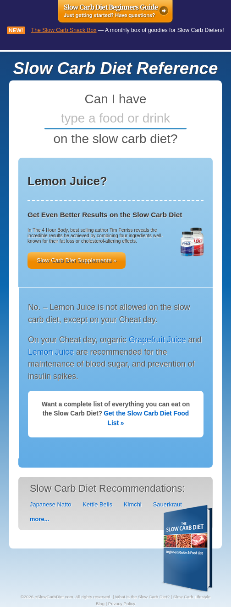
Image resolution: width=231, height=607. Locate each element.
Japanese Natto (50, 504)
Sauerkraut (167, 504)
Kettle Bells (97, 504)
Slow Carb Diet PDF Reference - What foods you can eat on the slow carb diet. (187, 549)
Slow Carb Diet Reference (115, 68)
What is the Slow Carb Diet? (142, 596)
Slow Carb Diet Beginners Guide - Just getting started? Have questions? (115, 12)
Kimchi (133, 504)
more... (39, 519)
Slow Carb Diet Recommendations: (107, 488)
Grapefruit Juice (157, 339)
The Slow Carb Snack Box (64, 30)
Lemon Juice (51, 352)
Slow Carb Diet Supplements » (76, 260)
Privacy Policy (121, 603)
